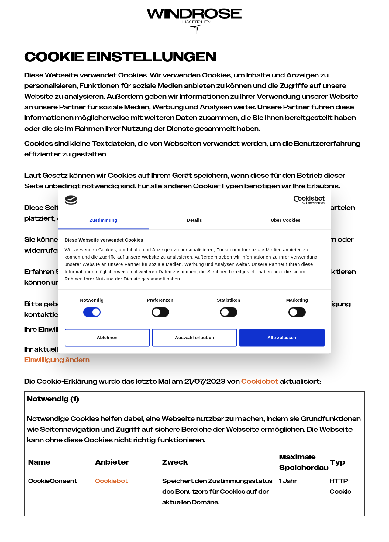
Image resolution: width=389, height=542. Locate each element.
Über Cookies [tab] (286, 220)
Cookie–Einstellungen (339, 532)
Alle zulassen (281, 337)
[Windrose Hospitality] (194, 18)
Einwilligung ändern (57, 360)
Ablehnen (107, 337)
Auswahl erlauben (194, 337)
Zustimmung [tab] (103, 220)
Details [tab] (194, 220)
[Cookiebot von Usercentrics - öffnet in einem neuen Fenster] (298, 200)
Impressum (259, 532)
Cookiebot (259, 381)
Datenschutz (293, 532)
